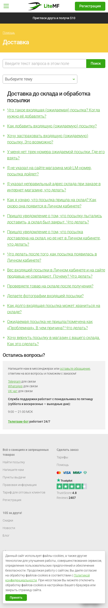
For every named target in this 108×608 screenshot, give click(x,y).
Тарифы (62, 457)
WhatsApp (15, 386)
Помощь (9, 32)
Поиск (96, 63)
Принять (16, 597)
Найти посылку (14, 462)
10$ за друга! (12, 513)
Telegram (14, 381)
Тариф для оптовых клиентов (24, 492)
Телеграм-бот (18, 421)
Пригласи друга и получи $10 (54, 18)
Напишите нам (13, 470)
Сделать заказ (67, 449)
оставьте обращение (75, 368)
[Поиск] (44, 63)
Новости (9, 528)
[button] (6, 6)
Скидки (8, 520)
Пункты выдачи (14, 477)
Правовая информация (20, 485)
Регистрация (90, 6)
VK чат (13, 391)
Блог (6, 535)
